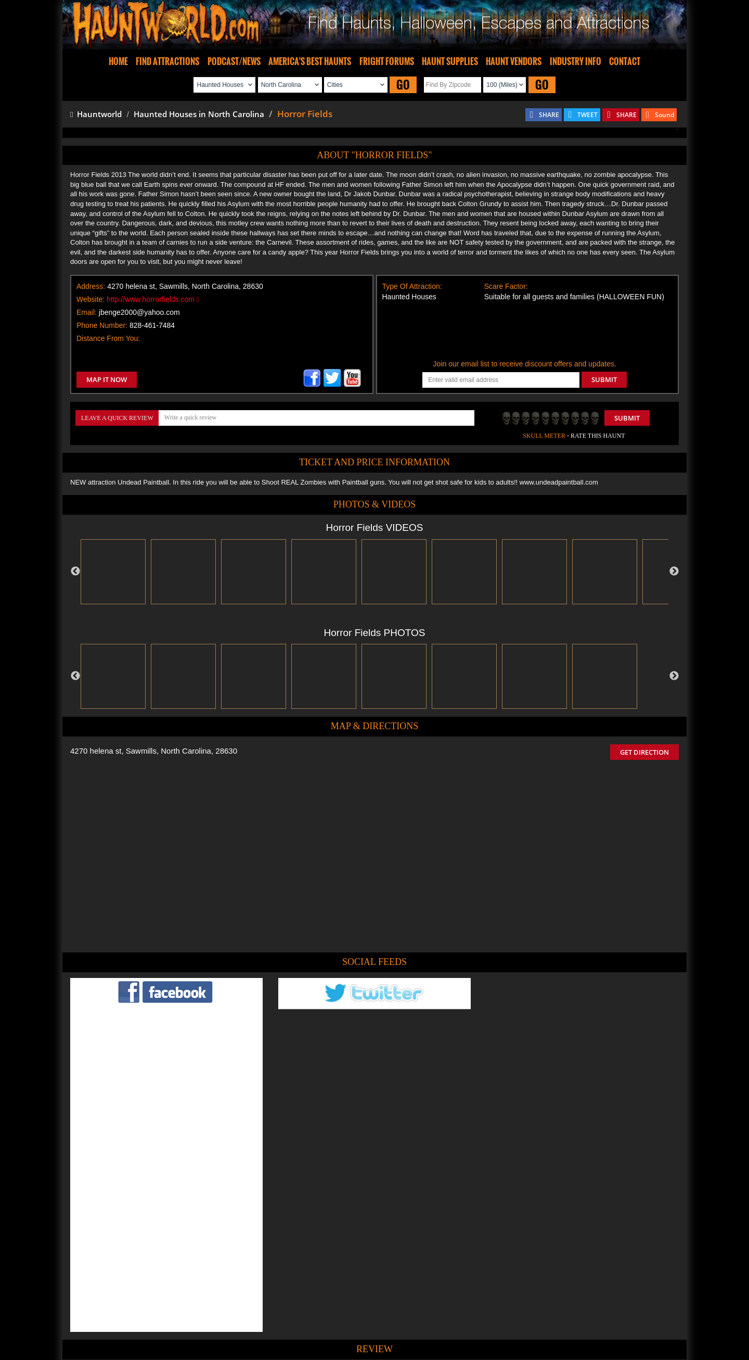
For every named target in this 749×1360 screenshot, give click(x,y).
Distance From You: (108, 338)
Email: (86, 312)
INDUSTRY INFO (575, 61)
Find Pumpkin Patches (359, 1320)
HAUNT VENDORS (513, 61)
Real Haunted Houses (486, 1320)
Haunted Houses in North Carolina (199, 114)
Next (674, 571)
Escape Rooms (547, 1320)
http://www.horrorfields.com (153, 299)
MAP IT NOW (106, 379)
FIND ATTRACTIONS (167, 61)
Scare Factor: (506, 286)
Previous (75, 571)
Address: (90, 286)
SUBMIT (604, 379)
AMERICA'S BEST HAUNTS (309, 61)
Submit (627, 418)
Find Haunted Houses (212, 1320)
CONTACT (624, 61)
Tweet (342, 1296)
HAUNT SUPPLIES (450, 61)
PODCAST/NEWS (234, 61)
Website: (90, 299)
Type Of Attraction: (412, 286)
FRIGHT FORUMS (386, 61)
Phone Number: (101, 325)
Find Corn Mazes (423, 1320)
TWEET (587, 114)
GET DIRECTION (644, 752)
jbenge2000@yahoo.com (139, 312)
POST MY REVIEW (318, 1249)
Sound (664, 114)
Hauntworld (96, 114)
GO (403, 85)
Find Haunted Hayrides (286, 1320)
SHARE (549, 114)
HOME (118, 61)
